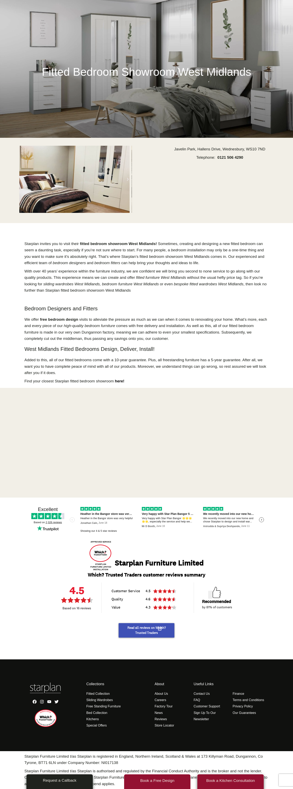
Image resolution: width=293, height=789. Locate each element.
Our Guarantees (244, 713)
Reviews (161, 719)
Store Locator (164, 725)
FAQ (197, 700)
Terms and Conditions (248, 700)
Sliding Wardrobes (99, 700)
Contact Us (202, 693)
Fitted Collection (98, 693)
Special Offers (96, 725)
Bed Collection (96, 713)
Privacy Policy (243, 706)
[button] (23, 179)
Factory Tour (164, 706)
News (159, 713)
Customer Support (207, 706)
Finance (238, 693)
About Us (161, 693)
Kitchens (92, 719)
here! (119, 381)
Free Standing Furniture (103, 706)
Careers (160, 700)
